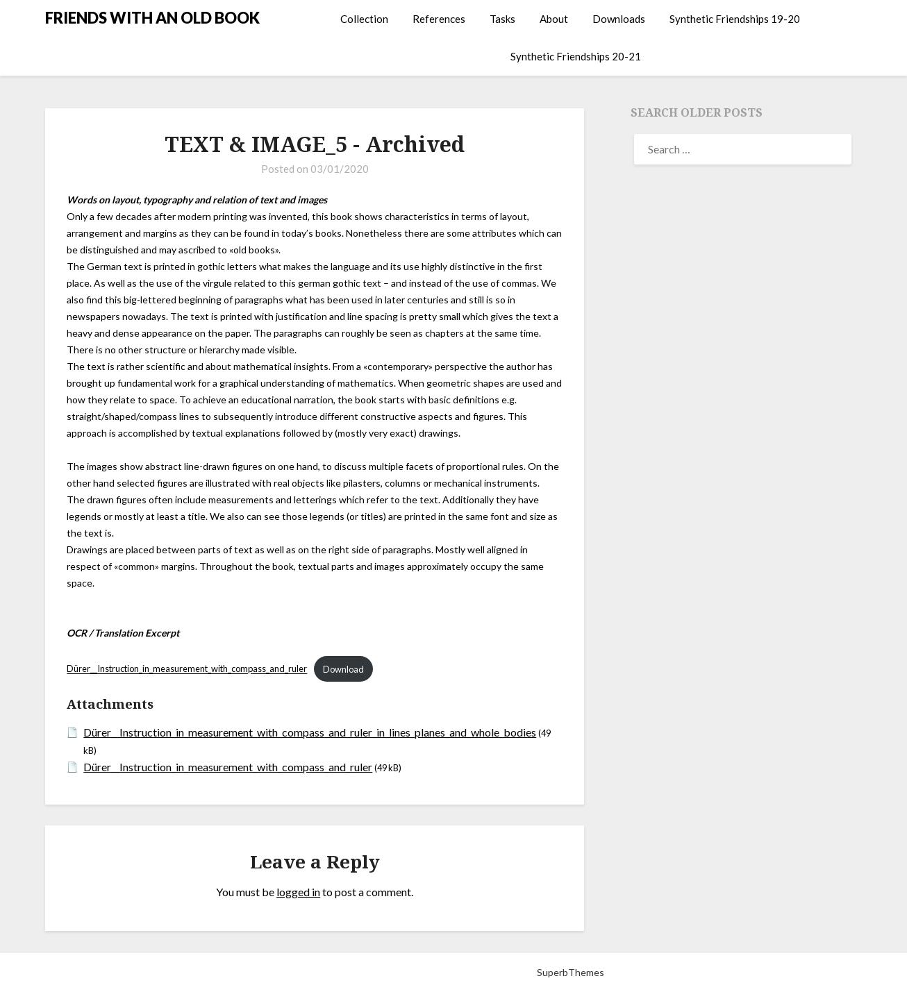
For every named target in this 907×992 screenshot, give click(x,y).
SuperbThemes (570, 972)
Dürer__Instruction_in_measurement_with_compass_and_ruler (187, 669)
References (439, 18)
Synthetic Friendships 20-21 (575, 56)
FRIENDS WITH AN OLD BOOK (152, 17)
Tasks (502, 18)
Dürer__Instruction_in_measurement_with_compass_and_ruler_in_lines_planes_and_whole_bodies (309, 732)
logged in (298, 891)
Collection (364, 18)
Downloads (618, 18)
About (554, 18)
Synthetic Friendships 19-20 (734, 18)
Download (343, 669)
